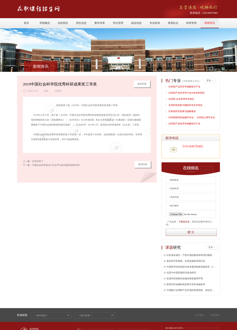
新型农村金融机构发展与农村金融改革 (184, 284)
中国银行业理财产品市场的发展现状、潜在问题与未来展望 (190, 290)
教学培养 (99, 23)
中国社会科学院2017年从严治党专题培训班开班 (56, 165)
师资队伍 (173, 23)
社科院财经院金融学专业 (179, 118)
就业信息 (136, 23)
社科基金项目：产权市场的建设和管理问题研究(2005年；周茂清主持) (190, 255)
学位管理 (118, 23)
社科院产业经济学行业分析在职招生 (185, 93)
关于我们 (199, 315)
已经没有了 (37, 161)
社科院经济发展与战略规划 (180, 111)
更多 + (209, 80)
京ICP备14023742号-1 (174, 328)
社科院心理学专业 (204, 118)
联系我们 (215, 315)
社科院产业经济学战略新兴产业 (182, 87)
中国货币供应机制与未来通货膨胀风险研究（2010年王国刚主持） (190, 267)
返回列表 (142, 84)
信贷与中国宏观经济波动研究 (180, 272)
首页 (26, 23)
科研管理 (191, 23)
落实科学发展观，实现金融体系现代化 (184, 261)
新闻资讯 (210, 23)
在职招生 (63, 23)
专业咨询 (155, 23)
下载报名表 (184, 222)
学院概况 (44, 23)
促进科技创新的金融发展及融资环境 (183, 278)
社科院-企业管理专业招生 (179, 99)
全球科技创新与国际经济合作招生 (184, 105)
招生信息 (81, 23)
